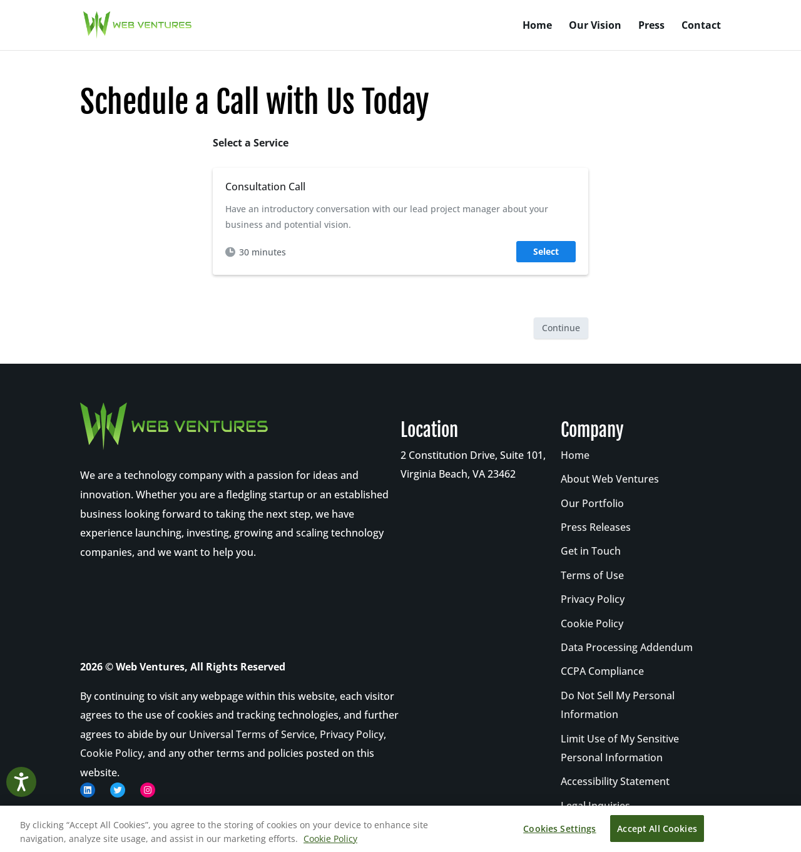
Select (546, 251)
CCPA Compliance (602, 671)
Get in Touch (591, 551)
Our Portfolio (592, 503)
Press (651, 26)
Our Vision (595, 26)
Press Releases (596, 527)
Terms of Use (592, 575)
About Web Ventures (610, 479)
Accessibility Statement (615, 781)
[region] (400, 829)
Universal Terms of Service (252, 734)
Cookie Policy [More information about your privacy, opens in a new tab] (330, 838)
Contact (701, 26)
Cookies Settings (559, 828)
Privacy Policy (352, 734)
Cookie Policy (111, 753)
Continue (561, 328)
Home (537, 26)
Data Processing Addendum (627, 647)
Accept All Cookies (657, 828)
